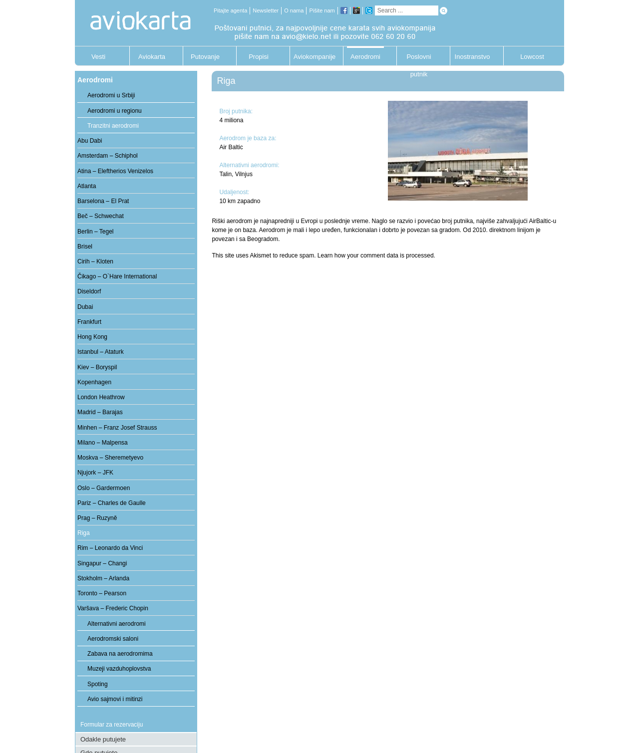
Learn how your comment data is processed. (376, 255)
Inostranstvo (472, 56)
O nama (294, 10)
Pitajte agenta (230, 10)
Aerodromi (365, 56)
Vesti (98, 56)
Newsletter (266, 10)
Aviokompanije (312, 56)
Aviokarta (151, 56)
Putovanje (205, 56)
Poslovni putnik (418, 59)
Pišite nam (321, 10)
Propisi (259, 56)
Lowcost (532, 56)
